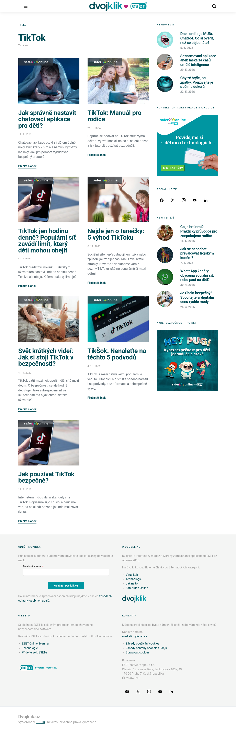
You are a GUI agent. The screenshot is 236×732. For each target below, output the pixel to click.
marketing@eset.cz (134, 636)
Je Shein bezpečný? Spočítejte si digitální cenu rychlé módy (197, 297)
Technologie (134, 579)
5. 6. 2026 (186, 47)
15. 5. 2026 (187, 241)
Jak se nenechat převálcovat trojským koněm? (197, 253)
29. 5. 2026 (187, 69)
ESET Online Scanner (35, 643)
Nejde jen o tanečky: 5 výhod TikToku (116, 234)
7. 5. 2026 (186, 262)
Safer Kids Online (35, 62)
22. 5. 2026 (187, 91)
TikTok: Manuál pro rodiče (115, 116)
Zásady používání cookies (142, 643)
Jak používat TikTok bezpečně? (46, 477)
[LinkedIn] (205, 200)
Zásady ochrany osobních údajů (146, 648)
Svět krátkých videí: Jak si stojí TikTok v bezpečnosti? (46, 357)
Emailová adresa (32, 566)
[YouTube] (194, 200)
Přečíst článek (27, 166)
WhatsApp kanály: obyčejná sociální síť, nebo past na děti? (197, 275)
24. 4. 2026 (187, 307)
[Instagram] (183, 200)
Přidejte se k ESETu (34, 652)
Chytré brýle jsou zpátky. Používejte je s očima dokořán (196, 82)
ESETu (40, 722)
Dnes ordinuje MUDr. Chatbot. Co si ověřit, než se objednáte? (197, 38)
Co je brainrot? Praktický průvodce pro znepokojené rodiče (198, 231)
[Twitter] (172, 200)
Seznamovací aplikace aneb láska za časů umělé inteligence (198, 60)
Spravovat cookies (138, 652)
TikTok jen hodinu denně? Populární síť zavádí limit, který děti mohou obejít (47, 240)
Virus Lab (132, 575)
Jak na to (132, 583)
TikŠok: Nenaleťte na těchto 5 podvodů (117, 354)
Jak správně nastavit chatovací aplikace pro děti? (47, 119)
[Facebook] (161, 200)
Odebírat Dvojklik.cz (66, 585)
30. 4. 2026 (187, 284)
